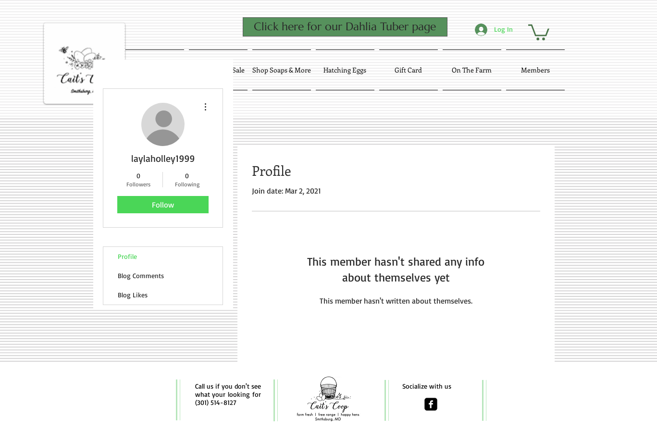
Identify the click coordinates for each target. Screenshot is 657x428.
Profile (127, 256)
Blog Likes (133, 295)
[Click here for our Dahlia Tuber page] (345, 27)
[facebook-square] (430, 404)
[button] (538, 31)
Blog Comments (141, 275)
